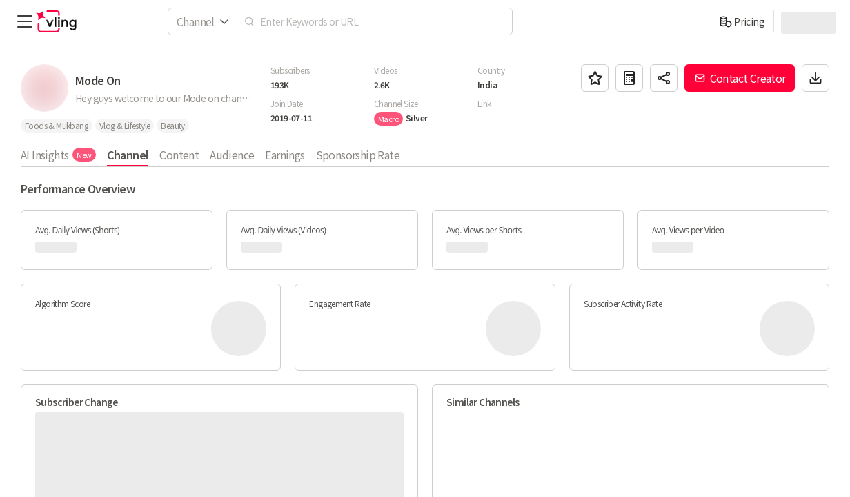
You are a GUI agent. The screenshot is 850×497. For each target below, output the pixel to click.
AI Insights (58, 154)
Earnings (284, 154)
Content (179, 154)
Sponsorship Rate (357, 154)
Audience (232, 154)
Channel (128, 154)
